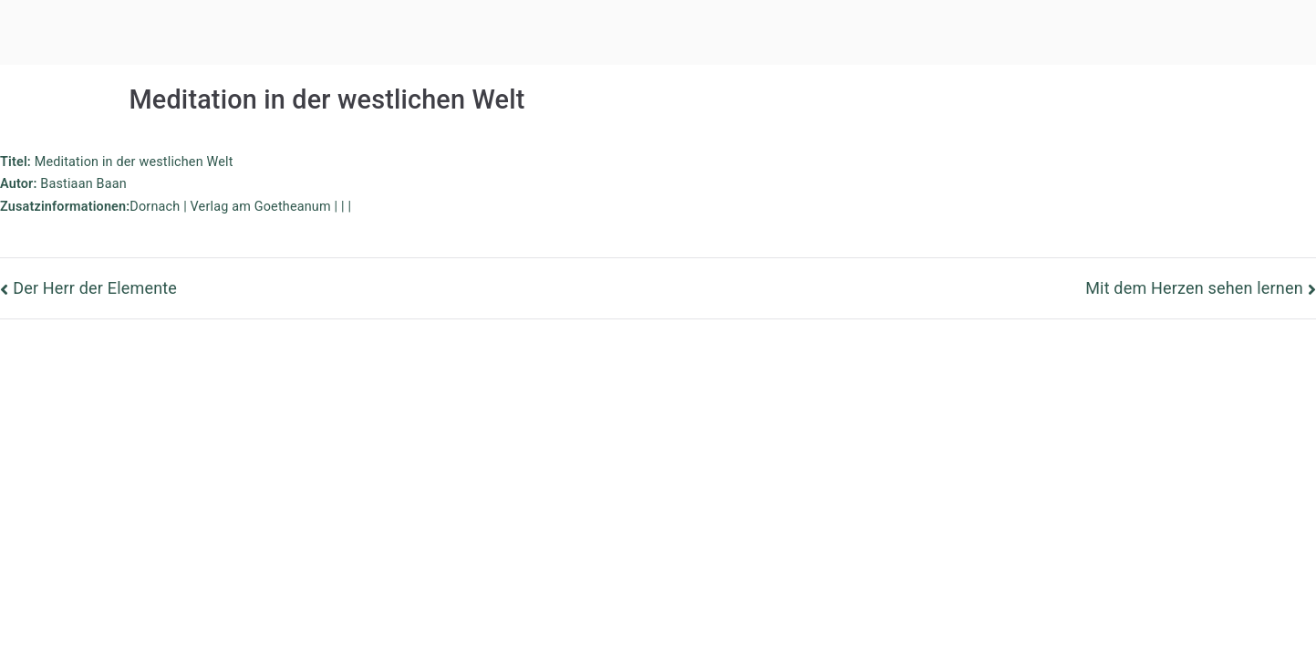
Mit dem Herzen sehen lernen (1194, 287)
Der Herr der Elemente (95, 287)
